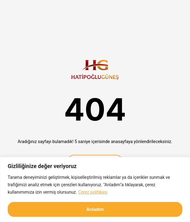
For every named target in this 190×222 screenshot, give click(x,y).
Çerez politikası (93, 192)
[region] (95, 189)
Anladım (95, 209)
